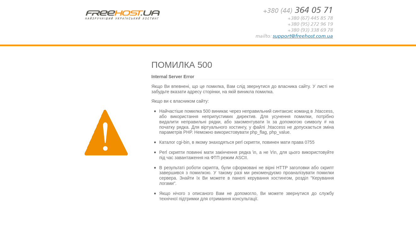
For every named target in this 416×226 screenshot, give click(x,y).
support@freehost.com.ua (303, 36)
